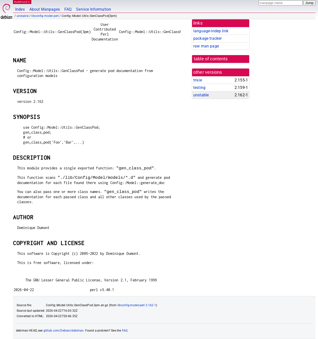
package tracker (207, 38)
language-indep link (210, 31)
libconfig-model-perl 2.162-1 (137, 305)
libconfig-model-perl (45, 16)
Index (20, 9)
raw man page (206, 46)
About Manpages (44, 9)
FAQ (68, 9)
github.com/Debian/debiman (63, 330)
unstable (23, 16)
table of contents (211, 58)
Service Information (93, 9)
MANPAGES (22, 1)
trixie (197, 80)
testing (199, 87)
